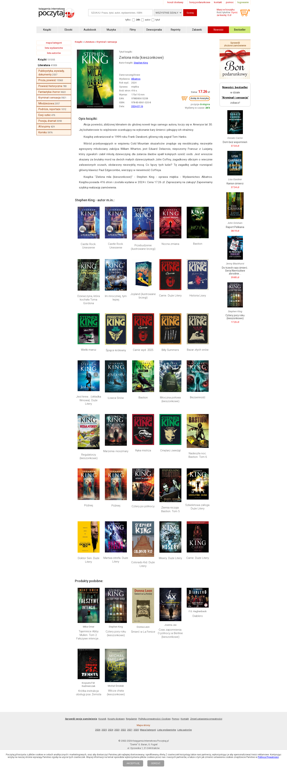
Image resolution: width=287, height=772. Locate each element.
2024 (110, 729)
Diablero (198, 616)
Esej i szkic (44, 115)
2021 (129, 729)
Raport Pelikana (235, 227)
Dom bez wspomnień (235, 142)
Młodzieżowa (46, 103)
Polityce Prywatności (268, 757)
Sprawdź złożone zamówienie (235, 44)
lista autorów (54, 53)
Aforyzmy (44, 126)
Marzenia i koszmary (115, 451)
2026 (97, 729)
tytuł (157, 19)
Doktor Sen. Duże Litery (88, 559)
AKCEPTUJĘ (132, 763)
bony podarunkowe (199, 2)
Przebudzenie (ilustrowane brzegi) (143, 247)
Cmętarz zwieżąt (170, 450)
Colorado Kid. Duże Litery (143, 564)
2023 (117, 729)
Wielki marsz (88, 349)
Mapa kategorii (148, 729)
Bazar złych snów (197, 349)
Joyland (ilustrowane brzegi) (143, 295)
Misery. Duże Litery (170, 558)
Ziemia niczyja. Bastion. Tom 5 (170, 509)
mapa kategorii (54, 42)
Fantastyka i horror (49, 91)
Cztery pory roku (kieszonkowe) (116, 633)
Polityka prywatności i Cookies (154, 718)
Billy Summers (170, 350)
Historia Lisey (197, 295)
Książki (42, 59)
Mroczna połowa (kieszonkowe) (170, 399)
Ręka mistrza (143, 450)
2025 (104, 729)
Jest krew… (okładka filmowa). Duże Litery (88, 400)
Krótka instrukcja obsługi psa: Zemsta (88, 692)
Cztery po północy (143, 506)
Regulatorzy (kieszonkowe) (89, 456)
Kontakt (185, 718)
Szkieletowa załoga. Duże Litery (197, 506)
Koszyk (102, 718)
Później (88, 505)
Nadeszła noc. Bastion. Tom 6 (198, 455)
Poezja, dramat (47, 120)
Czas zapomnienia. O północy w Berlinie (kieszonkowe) (170, 633)
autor (147, 19)
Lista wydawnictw (166, 729)
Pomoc (175, 718)
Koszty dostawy (116, 718)
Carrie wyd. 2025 (143, 350)
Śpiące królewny (116, 350)
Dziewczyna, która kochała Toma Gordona (88, 299)
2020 (136, 729)
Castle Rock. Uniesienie (88, 245)
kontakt (218, 2)
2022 (123, 729)
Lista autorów (184, 729)
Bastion (197, 243)
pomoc (230, 2)
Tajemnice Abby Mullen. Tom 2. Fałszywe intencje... (88, 635)
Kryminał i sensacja (49, 97)
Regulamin (131, 718)
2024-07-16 (137, 106)
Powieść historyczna (50, 86)
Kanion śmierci (235, 183)
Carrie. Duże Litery (170, 295)
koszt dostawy (175, 2)
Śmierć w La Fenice (143, 631)
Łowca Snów (116, 398)
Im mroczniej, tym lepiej (116, 297)
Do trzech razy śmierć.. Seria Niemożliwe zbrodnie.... (235, 270)
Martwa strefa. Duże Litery (115, 559)
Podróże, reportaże (49, 109)
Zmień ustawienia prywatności (206, 718)
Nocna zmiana (170, 244)
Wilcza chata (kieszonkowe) (116, 692)
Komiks (42, 132)
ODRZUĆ (155, 763)
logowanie (243, 2)
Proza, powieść (47, 80)
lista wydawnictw (54, 48)
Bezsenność (197, 397)
